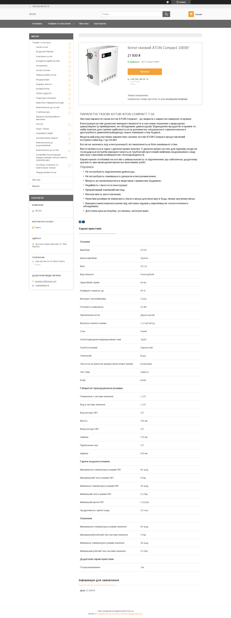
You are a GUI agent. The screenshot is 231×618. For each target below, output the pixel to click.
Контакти (100, 24)
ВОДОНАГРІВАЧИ (44, 52)
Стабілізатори (43, 112)
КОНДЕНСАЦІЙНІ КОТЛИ (48, 61)
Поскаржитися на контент (107, 614)
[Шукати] (166, 14)
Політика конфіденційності (131, 614)
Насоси (39, 124)
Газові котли (42, 47)
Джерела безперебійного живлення (48, 118)
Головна (37, 24)
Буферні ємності (44, 84)
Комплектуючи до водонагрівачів (44, 143)
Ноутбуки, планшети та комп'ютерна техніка (47, 166)
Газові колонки (43, 70)
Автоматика (41, 65)
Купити (144, 71)
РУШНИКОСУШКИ (44, 133)
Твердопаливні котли (46, 75)
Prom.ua (130, 611)
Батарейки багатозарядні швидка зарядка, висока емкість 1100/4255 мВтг (51, 157)
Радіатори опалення (46, 98)
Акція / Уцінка (42, 129)
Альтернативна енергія (47, 138)
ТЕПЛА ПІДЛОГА (44, 93)
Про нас (84, 24)
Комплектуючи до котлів (47, 107)
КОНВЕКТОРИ (42, 89)
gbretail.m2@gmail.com (45, 281)
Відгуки (36, 186)
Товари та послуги (59, 24)
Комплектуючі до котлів (47, 150)
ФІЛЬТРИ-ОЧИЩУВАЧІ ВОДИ (50, 103)
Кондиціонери (42, 79)
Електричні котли (44, 56)
